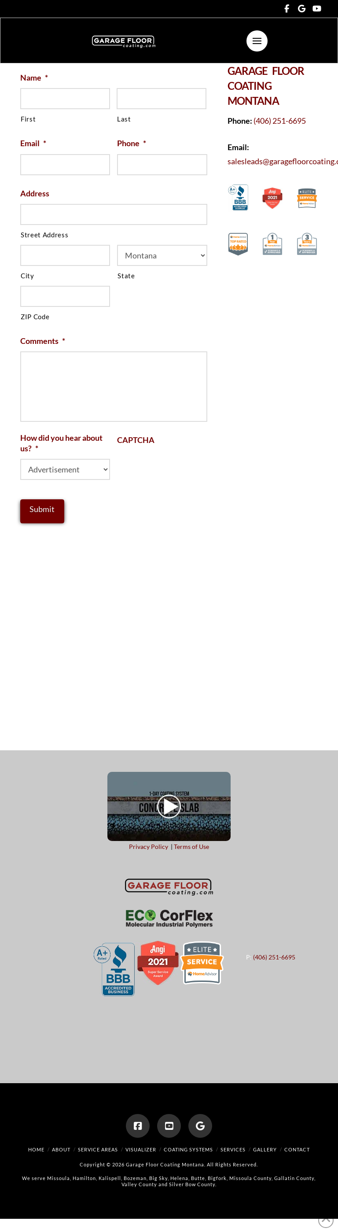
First (28, 119)
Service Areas (98, 1149)
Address (34, 193)
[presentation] (184, 468)
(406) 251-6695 (280, 120)
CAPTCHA (135, 440)
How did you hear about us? (61, 443)
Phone (131, 143)
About (61, 1149)
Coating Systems (188, 1149)
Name (34, 77)
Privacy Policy (148, 846)
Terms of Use (191, 846)
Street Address (44, 235)
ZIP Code (35, 317)
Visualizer (140, 1149)
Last (124, 119)
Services (233, 1149)
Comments (42, 341)
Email (33, 143)
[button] (257, 41)
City (27, 276)
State (126, 276)
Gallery (265, 1149)
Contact (297, 1149)
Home (36, 1149)
